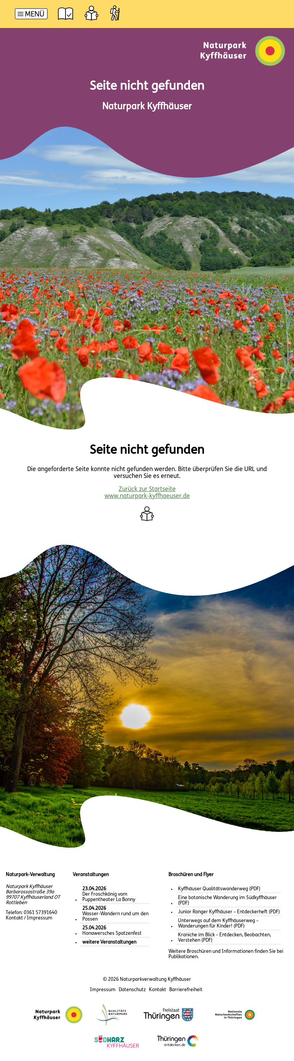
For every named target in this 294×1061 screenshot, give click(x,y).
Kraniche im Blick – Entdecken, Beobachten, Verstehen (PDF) (224, 937)
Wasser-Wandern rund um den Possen (115, 914)
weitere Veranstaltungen (109, 942)
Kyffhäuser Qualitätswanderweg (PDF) (219, 888)
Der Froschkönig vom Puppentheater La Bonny (108, 894)
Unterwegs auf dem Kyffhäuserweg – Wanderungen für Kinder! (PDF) (218, 923)
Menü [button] (34, 14)
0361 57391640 (40, 912)
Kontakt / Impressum (29, 918)
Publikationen (183, 956)
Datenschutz (132, 989)
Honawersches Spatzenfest (112, 931)
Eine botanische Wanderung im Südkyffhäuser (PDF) (227, 900)
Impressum (103, 989)
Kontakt (157, 989)
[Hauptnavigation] (31, 14)
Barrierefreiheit (186, 989)
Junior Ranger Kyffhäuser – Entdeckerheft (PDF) (229, 911)
